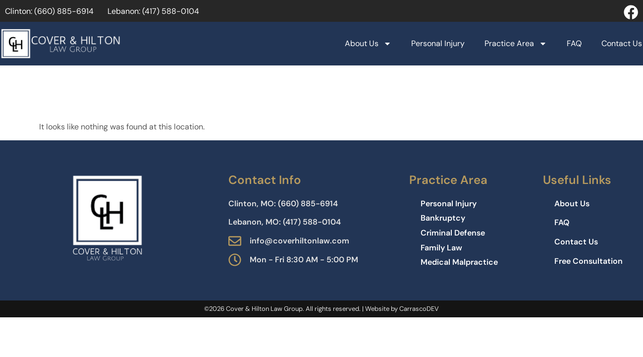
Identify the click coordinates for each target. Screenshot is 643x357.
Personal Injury (438, 43)
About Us (368, 44)
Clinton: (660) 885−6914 (49, 11)
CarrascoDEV (419, 308)
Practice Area (515, 44)
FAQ (574, 43)
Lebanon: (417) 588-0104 (153, 11)
